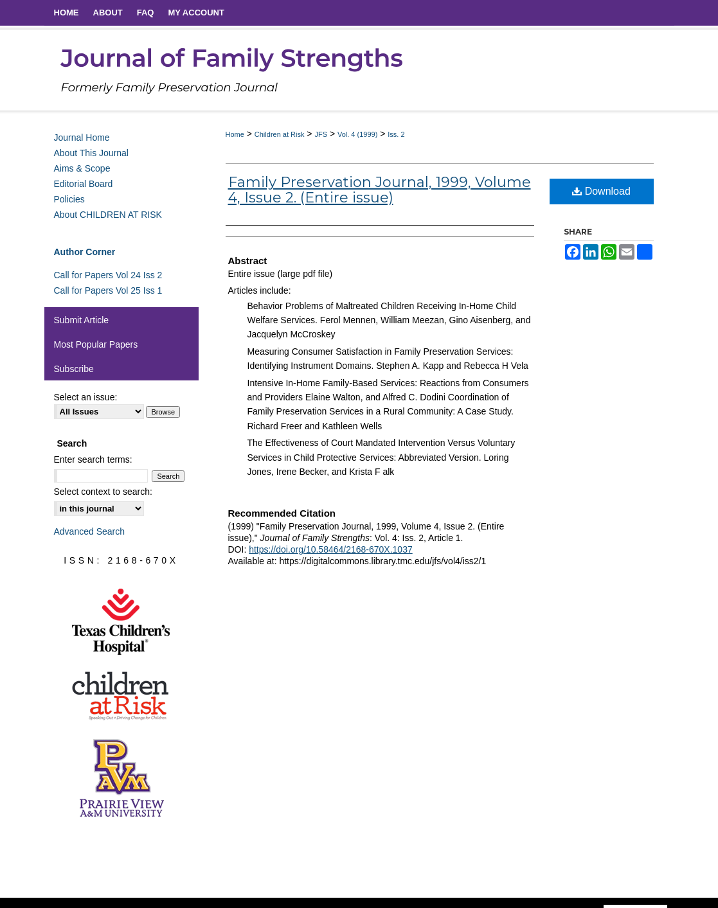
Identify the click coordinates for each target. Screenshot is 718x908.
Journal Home (82, 137)
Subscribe (74, 369)
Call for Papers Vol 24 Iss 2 (108, 275)
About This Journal (91, 153)
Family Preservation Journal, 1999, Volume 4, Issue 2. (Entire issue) (379, 190)
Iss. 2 (396, 134)
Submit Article (81, 320)
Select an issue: (86, 397)
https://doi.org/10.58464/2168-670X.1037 (331, 549)
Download (601, 191)
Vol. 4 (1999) (357, 134)
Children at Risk (280, 134)
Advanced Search (89, 531)
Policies (69, 199)
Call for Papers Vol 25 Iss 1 (108, 290)
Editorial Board (83, 184)
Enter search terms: (93, 459)
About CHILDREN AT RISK (108, 214)
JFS (320, 134)
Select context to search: (103, 491)
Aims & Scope (82, 168)
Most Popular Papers (96, 344)
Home (235, 134)
